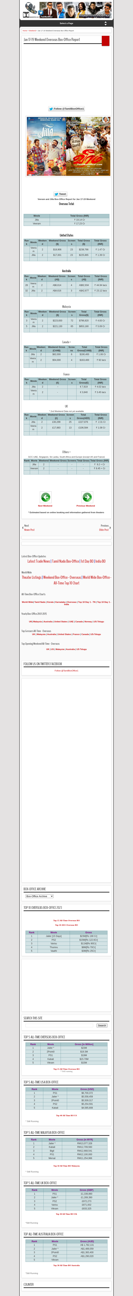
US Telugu (82, 649)
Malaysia (37, 621)
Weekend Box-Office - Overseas (62, 577)
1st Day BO (87, 561)
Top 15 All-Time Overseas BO (66, 920)
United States (60, 621)
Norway (88, 621)
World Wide (27, 602)
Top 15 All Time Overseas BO (66, 1069)
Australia (47, 621)
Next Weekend (45, 506)
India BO (100, 561)
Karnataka (60, 602)
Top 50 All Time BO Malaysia (66, 1166)
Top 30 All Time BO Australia (66, 1265)
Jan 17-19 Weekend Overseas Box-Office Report (52, 39)
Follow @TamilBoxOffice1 (66, 671)
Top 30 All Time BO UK (66, 1214)
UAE (71, 621)
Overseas (72, 602)
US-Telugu (99, 621)
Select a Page (66, 23)
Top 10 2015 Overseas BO (66, 925)
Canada (79, 621)
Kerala (50, 602)
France (76, 634)
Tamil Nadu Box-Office (65, 561)
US (52, 649)
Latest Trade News (39, 561)
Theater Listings (31, 577)
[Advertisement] (78, 73)
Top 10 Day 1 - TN (86, 602)
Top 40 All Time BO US (66, 1115)
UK (30, 621)
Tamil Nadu (39, 602)
